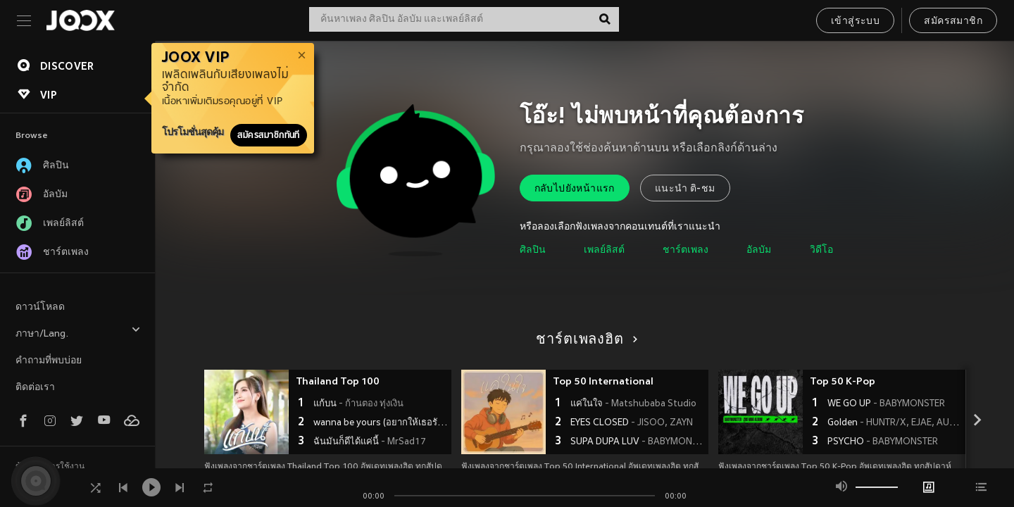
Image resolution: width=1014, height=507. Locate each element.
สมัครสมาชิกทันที (268, 135)
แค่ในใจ (633, 404)
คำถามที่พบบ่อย (48, 361)
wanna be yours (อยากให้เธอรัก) (380, 423)
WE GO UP (886, 404)
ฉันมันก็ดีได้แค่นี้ (369, 442)
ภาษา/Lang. (78, 332)
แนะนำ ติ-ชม (685, 189)
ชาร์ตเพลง (685, 250)
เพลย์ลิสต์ (604, 250)
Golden (894, 423)
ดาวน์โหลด (40, 307)
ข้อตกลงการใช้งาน (49, 467)
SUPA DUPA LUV (637, 442)
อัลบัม (758, 250)
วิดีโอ (821, 250)
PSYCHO (882, 442)
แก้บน (358, 404)
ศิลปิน (533, 250)
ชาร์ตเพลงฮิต (584, 340)
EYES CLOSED (631, 423)
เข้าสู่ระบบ (855, 21)
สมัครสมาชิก (953, 21)
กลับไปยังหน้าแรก (574, 189)
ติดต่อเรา (35, 387)
